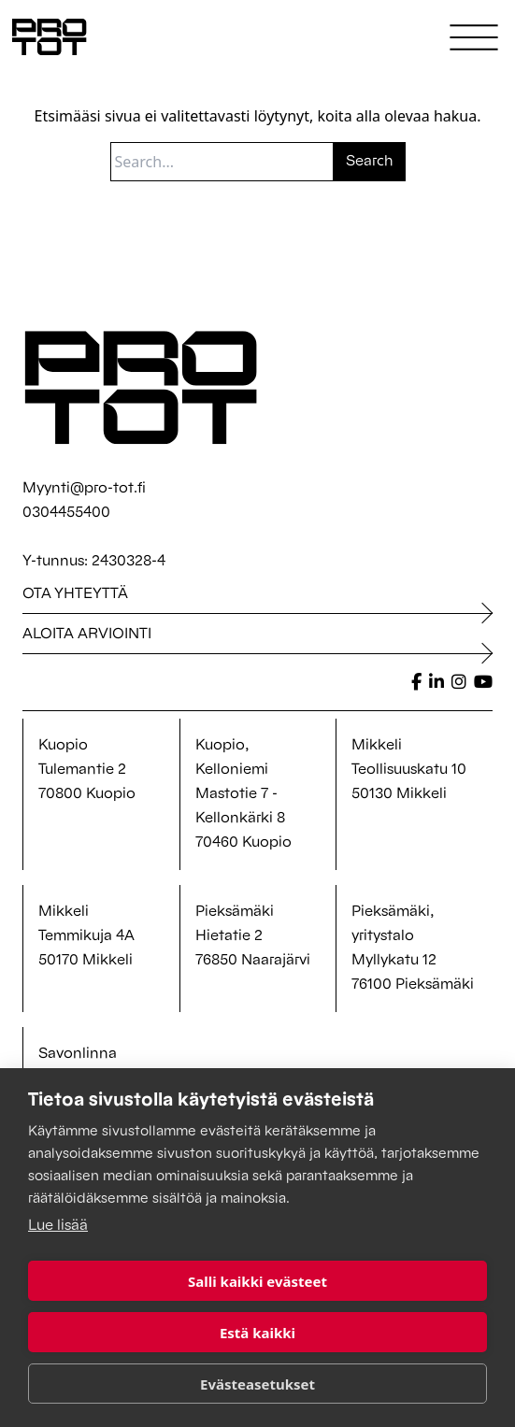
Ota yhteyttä (75, 594)
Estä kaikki (257, 1332)
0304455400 (66, 513)
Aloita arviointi (86, 634)
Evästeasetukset (257, 1384)
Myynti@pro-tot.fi (84, 488)
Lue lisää (58, 1226)
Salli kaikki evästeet (257, 1281)
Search (369, 161)
